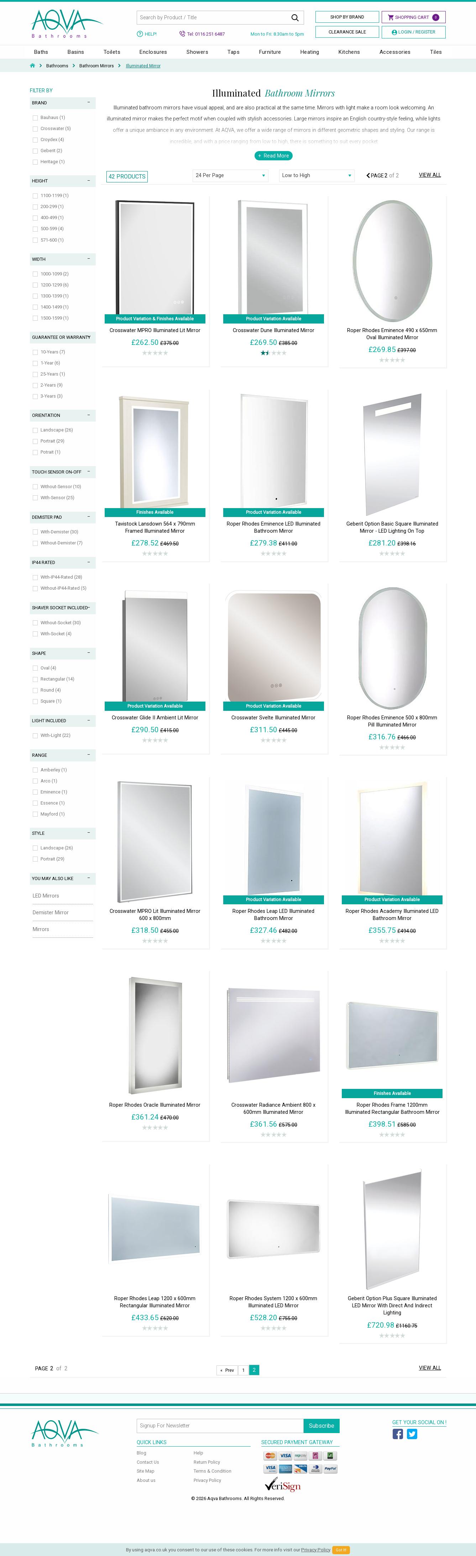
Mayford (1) (53, 821)
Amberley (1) (54, 777)
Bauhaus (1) (53, 124)
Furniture (270, 55)
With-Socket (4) (56, 640)
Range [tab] (39, 762)
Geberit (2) (51, 157)
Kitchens (349, 55)
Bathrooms (57, 73)
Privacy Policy (207, 1487)
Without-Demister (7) (62, 550)
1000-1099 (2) (55, 281)
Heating (309, 55)
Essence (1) (53, 810)
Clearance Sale (347, 32)
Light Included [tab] (49, 727)
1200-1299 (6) (55, 292)
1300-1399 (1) (55, 303)
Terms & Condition (212, 1478)
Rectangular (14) (57, 686)
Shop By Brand (347, 17)
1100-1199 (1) (55, 202)
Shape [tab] (39, 660)
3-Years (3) (52, 403)
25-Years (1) (53, 381)
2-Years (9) (52, 392)
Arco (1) (49, 788)
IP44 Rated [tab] (43, 569)
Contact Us (148, 1469)
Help (198, 1460)
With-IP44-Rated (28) (61, 584)
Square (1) (51, 708)
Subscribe (321, 1433)
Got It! (341, 1550)
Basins (76, 55)
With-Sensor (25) (57, 504)
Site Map (146, 1478)
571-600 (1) (52, 247)
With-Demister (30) (59, 539)
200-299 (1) (52, 213)
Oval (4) (48, 675)
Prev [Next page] (229, 1377)
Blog (141, 1460)
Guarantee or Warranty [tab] (61, 344)
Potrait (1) (51, 459)
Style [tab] (38, 840)
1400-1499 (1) (55, 314)
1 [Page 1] (243, 1377)
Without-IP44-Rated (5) (64, 595)
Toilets (112, 55)
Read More (276, 163)
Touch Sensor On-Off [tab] (57, 479)
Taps (233, 55)
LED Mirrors (46, 903)
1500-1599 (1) (55, 325)
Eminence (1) (54, 799)
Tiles (436, 55)
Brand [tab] (39, 110)
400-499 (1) (52, 224)
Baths (41, 55)
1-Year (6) (50, 370)
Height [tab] (40, 188)
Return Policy (207, 1469)
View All (430, 182)
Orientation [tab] (46, 422)
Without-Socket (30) (61, 629)
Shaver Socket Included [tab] (60, 614)
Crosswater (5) (56, 135)
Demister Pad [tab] (47, 524)
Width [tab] (39, 266)
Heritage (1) (53, 168)
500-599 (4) (52, 235)
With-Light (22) (55, 742)
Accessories (395, 55)
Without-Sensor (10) (61, 493)
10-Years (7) (53, 359)
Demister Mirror (51, 920)
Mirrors (41, 937)
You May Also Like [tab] (52, 885)
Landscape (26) (57, 437)
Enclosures (153, 55)
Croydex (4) (52, 146)
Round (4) (51, 697)
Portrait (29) (52, 448)
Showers (197, 55)
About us (146, 1487)
